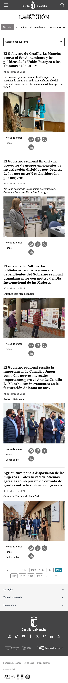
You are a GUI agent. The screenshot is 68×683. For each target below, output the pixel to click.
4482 (33, 570)
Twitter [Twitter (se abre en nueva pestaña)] (37, 636)
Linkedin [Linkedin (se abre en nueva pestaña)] (51, 636)
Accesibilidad (9, 669)
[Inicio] (34, 623)
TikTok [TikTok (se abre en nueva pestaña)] (16, 636)
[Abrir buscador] (62, 4)
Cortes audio (12, 459)
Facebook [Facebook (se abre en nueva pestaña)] (30, 636)
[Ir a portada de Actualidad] (34, 16)
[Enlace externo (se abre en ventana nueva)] (22, 677)
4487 (22, 575)
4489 (39, 575)
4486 (14, 575)
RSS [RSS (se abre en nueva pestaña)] (58, 636)
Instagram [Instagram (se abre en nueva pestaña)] (9, 636)
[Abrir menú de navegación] (6, 5)
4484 (50, 570)
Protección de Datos (12, 663)
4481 (24, 570)
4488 (30, 575)
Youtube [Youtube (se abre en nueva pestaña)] (23, 636)
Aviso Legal (29, 663)
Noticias (7, 27)
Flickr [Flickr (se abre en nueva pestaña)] (44, 636)
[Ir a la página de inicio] (34, 5)
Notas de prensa (14, 137)
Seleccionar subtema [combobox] (16, 41)
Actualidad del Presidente (30, 27)
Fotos (9, 143)
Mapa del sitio (43, 663)
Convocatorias (56, 27)
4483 (41, 570)
